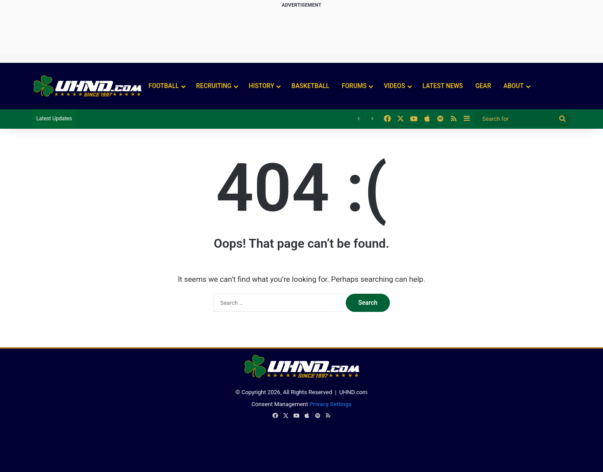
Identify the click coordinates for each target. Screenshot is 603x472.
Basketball (310, 85)
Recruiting (214, 85)
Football (164, 85)
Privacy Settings (330, 404)
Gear (483, 85)
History (262, 85)
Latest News (443, 85)
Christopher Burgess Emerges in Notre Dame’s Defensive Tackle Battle (170, 118)
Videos (394, 85)
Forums (354, 85)
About (514, 85)
